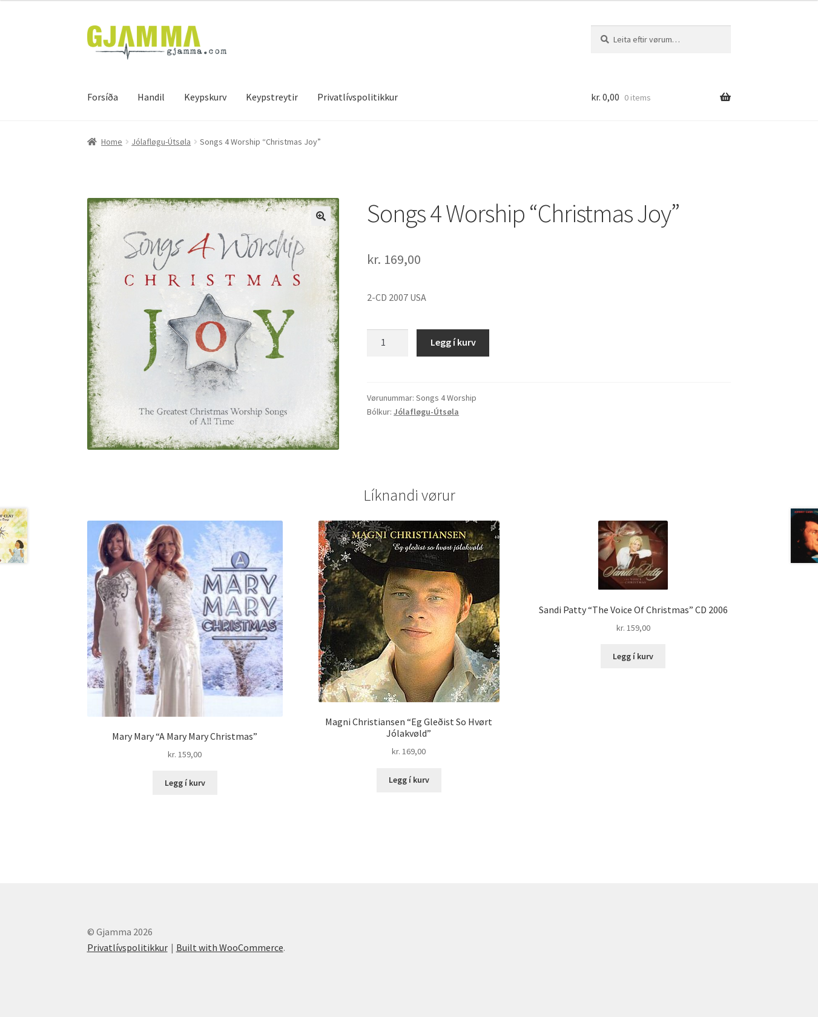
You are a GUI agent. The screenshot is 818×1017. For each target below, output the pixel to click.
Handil (151, 97)
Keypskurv (205, 97)
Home (111, 141)
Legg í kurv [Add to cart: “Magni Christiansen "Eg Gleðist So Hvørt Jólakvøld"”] (409, 779)
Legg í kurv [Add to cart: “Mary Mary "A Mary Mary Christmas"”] (185, 782)
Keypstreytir (272, 97)
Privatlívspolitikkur (357, 97)
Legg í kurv (453, 342)
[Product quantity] (387, 343)
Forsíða (102, 97)
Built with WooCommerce (229, 947)
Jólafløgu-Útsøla (161, 141)
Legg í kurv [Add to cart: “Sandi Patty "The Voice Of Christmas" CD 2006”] (633, 656)
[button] (321, 216)
